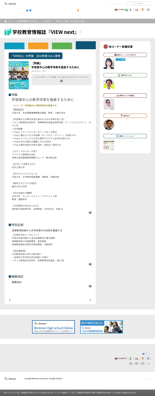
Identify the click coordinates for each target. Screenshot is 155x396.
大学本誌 (46, 21)
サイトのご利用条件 (55, 3)
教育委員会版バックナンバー (62, 46)
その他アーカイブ (86, 45)
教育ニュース (60, 9)
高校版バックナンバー (38, 46)
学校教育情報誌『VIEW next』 (29, 16)
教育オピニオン (85, 9)
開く (128, 3)
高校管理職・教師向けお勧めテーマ (76, 16)
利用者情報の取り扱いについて (96, 3)
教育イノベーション (142, 9)
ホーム (9, 21)
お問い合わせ (117, 3)
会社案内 (147, 381)
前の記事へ (16, 302)
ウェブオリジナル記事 (14, 46)
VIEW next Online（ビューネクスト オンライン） (15, 356)
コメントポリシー (73, 3)
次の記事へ (83, 302)
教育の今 (124, 9)
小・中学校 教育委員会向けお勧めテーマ (124, 16)
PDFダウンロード (81, 213)
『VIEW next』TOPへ (96, 32)
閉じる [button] (146, 392)
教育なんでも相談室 (106, 9)
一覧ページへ (50, 302)
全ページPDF (63, 85)
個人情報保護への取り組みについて (127, 381)
